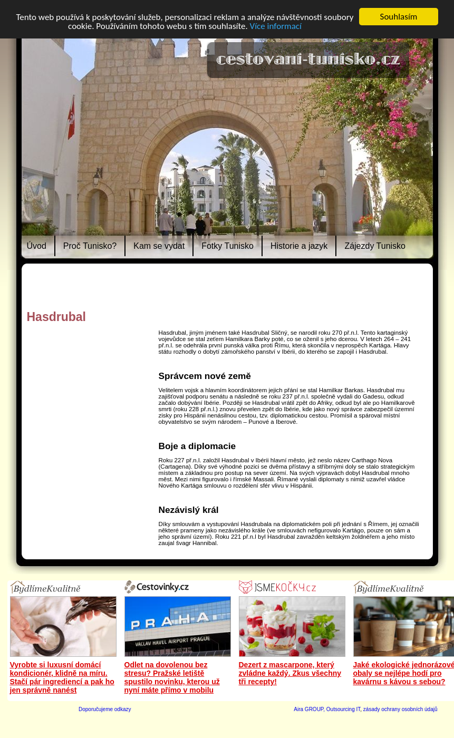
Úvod (36, 245)
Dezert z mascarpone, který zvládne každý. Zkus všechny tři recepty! (290, 673)
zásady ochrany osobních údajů (400, 709)
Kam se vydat (159, 245)
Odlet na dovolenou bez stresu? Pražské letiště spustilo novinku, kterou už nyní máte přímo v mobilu (172, 677)
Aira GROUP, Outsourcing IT (327, 709)
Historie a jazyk (299, 245)
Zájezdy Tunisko (374, 245)
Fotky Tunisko (227, 245)
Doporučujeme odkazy (105, 709)
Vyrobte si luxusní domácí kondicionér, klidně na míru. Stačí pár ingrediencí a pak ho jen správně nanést (62, 677)
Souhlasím (399, 16)
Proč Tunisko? (90, 245)
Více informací (276, 26)
